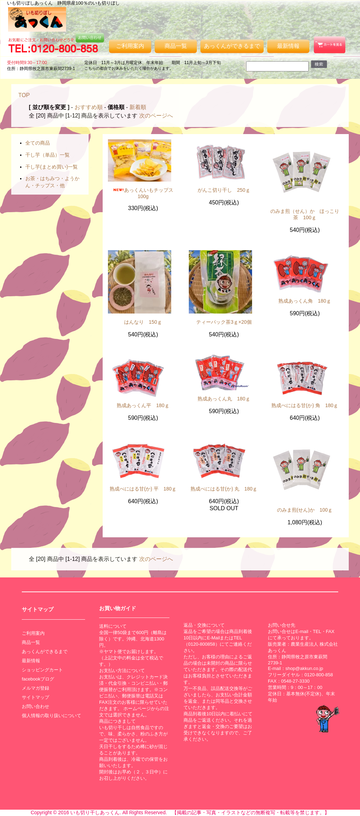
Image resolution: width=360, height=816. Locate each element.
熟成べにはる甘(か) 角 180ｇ (305, 405)
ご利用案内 (130, 46)
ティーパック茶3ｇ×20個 (224, 322)
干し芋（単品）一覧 (47, 155)
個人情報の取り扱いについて (51, 715)
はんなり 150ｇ (143, 322)
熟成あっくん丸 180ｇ (224, 398)
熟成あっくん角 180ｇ (304, 301)
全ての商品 (37, 143)
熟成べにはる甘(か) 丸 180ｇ (224, 489)
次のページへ (156, 116)
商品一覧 (176, 46)
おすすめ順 (89, 107)
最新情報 (288, 46)
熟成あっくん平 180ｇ (143, 405)
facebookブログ (38, 679)
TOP (24, 95)
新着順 (137, 107)
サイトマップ (35, 697)
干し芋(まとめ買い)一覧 (51, 167)
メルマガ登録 (35, 688)
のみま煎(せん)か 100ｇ (305, 510)
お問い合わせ (35, 706)
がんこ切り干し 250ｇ (224, 190)
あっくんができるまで (232, 46)
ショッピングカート (42, 669)
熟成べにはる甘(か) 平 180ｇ (143, 489)
